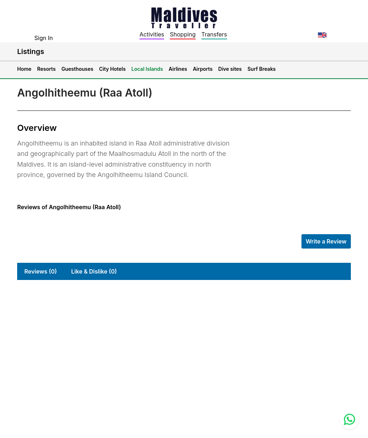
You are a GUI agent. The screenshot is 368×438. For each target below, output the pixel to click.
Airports (202, 69)
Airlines (178, 69)
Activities (151, 34)
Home (24, 69)
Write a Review (326, 241)
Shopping (183, 34)
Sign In (43, 37)
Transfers (214, 34)
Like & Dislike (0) (94, 271)
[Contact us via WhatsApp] (349, 419)
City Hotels (112, 69)
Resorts (46, 69)
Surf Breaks (261, 69)
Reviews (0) (40, 271)
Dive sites (230, 69)
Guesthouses (77, 69)
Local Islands (147, 69)
